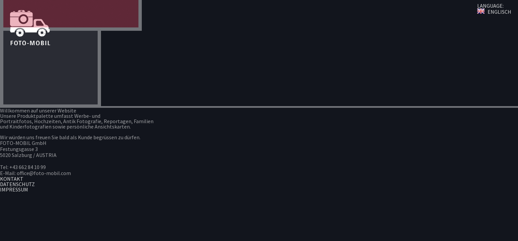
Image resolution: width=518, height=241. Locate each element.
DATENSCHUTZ (17, 184)
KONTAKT (11, 178)
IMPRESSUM (14, 189)
